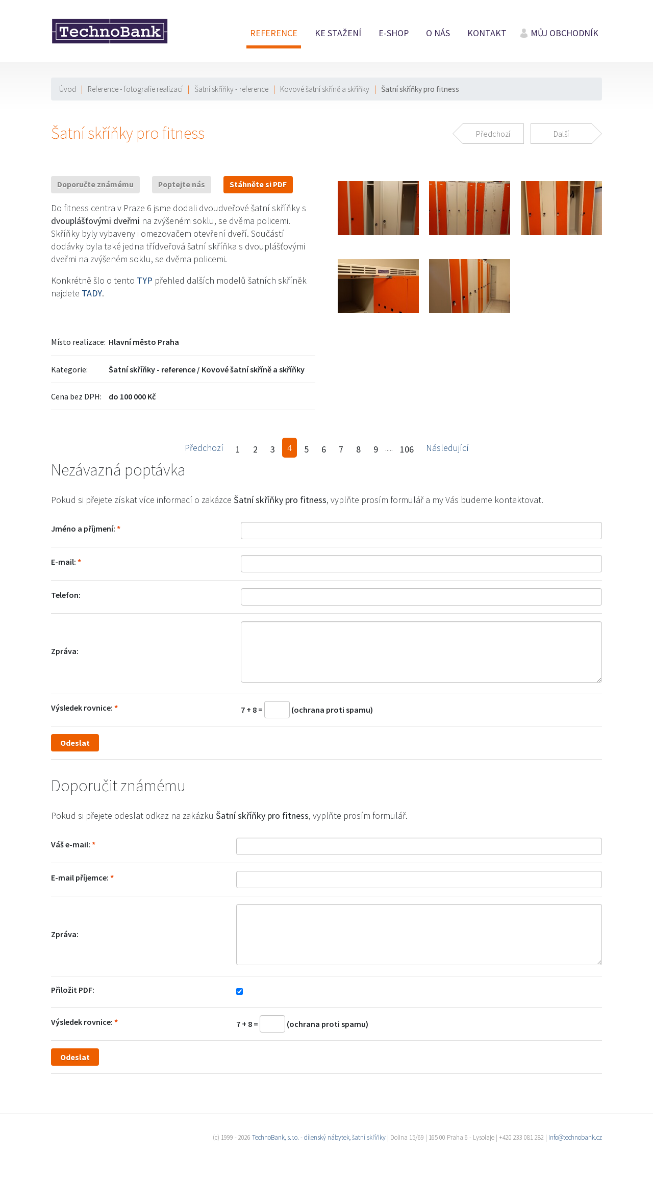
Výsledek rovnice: (82, 707)
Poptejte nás (181, 184)
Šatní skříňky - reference (231, 89)
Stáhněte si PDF (258, 184)
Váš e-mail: (70, 844)
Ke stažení (338, 33)
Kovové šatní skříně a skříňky (324, 89)
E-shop (394, 33)
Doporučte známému (95, 184)
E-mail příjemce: (80, 877)
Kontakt (487, 33)
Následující (447, 448)
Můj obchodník (564, 33)
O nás (438, 33)
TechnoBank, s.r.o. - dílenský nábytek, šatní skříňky (319, 1137)
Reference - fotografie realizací (135, 89)
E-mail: (63, 562)
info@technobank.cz (575, 1137)
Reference (273, 33)
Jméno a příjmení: (83, 528)
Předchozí (204, 448)
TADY (92, 293)
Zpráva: (65, 651)
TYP (145, 280)
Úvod (67, 89)
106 (407, 449)
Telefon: (66, 595)
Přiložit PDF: (72, 990)
